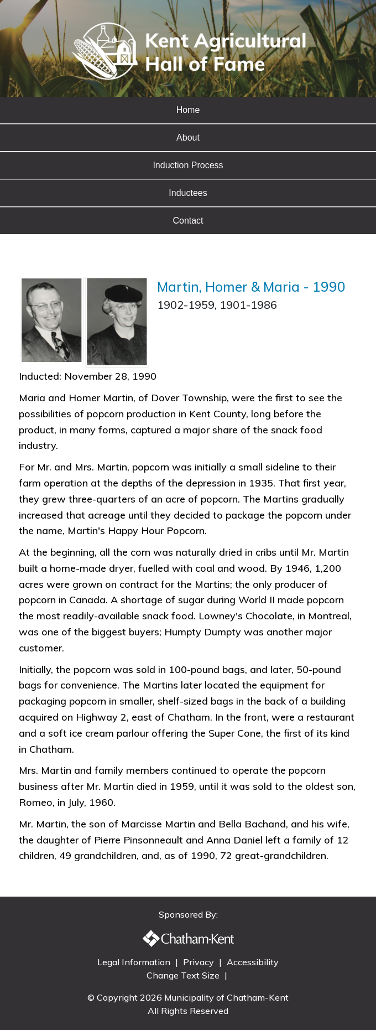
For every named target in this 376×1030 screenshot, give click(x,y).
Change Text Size (184, 975)
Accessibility (253, 961)
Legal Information (135, 961)
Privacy (199, 961)
